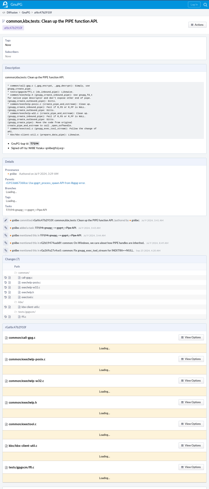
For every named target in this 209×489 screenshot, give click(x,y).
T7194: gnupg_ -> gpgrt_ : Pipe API (26, 210)
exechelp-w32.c (31, 287)
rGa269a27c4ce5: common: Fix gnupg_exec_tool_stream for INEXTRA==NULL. (87, 250)
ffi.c (24, 317)
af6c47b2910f (13, 28)
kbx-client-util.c (31, 307)
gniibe (12, 174)
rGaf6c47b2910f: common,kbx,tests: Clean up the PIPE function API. (73, 220)
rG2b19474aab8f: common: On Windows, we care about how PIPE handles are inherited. (92, 243)
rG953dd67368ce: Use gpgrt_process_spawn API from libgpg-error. (45, 183)
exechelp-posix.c (31, 282)
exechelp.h (28, 292)
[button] (194, 4)
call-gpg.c (27, 277)
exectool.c (27, 297)
